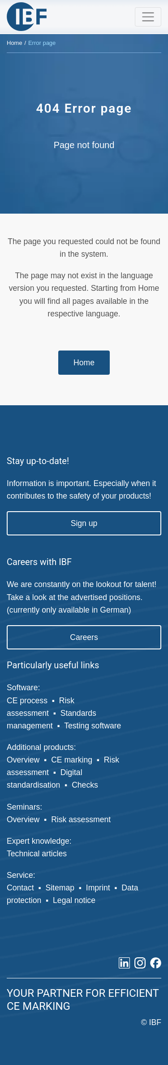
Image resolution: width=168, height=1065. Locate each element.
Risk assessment (81, 819)
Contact (20, 887)
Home (14, 42)
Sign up (84, 523)
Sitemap (59, 887)
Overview (23, 759)
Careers (84, 637)
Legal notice (74, 900)
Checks (85, 784)
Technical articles (37, 853)
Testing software (92, 725)
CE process (27, 700)
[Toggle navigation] (148, 16)
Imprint (98, 887)
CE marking (71, 759)
